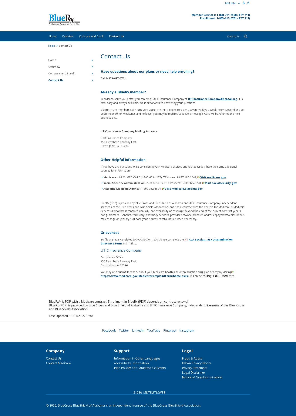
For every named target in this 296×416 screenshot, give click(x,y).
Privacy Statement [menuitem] (194, 368)
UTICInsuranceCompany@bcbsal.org (212, 99)
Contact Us (233, 36)
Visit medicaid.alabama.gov (184, 188)
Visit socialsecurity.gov (221, 183)
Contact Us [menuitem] (54, 358)
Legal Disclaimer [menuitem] (193, 372)
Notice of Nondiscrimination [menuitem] (202, 377)
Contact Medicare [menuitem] (58, 363)
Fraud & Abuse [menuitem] (192, 358)
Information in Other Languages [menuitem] (137, 358)
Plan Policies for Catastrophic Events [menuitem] (140, 368)
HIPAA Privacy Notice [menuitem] (197, 363)
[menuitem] (52, 36)
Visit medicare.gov (213, 177)
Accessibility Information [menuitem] (131, 363)
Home (51, 45)
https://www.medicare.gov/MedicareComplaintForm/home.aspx (144, 276)
